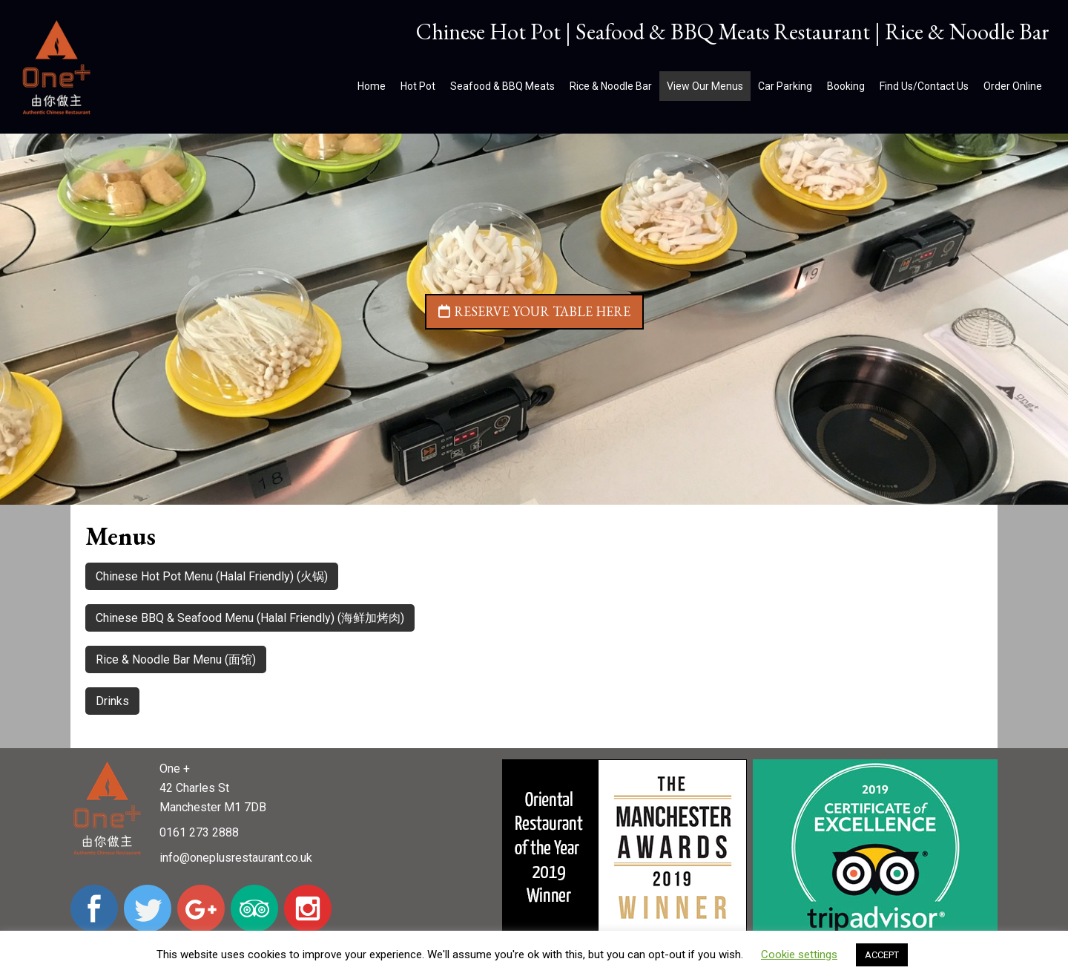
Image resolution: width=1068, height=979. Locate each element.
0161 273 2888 (199, 832)
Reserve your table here (534, 311)
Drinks (112, 701)
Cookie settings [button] (799, 954)
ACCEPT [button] (882, 954)
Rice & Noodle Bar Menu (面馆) (176, 659)
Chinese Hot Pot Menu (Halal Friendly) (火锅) (212, 576)
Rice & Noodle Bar (611, 86)
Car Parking (785, 86)
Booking (846, 86)
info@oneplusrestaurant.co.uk (235, 858)
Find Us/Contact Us (924, 86)
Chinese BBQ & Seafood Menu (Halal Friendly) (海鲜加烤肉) (250, 618)
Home (371, 86)
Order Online (1012, 86)
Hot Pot (417, 86)
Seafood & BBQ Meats (502, 86)
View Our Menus (705, 86)
